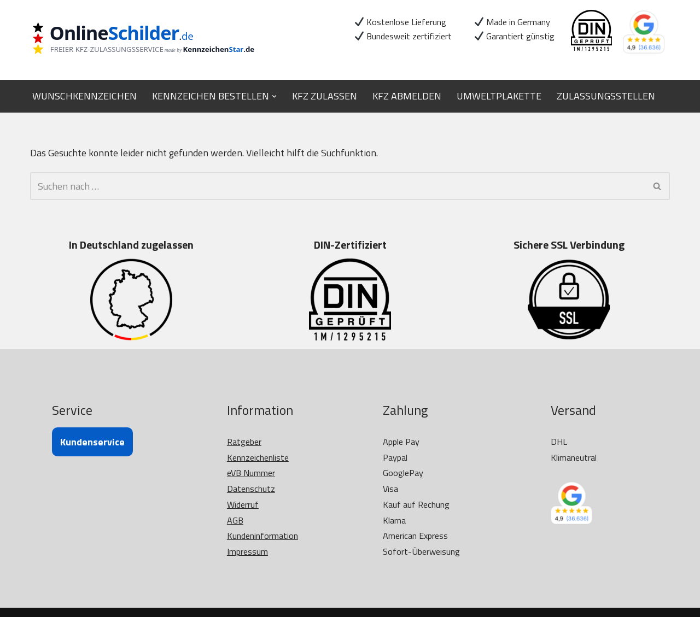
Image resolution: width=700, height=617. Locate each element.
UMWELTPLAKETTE (499, 96)
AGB (235, 520)
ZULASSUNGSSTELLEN (606, 96)
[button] (274, 95)
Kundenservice (92, 441)
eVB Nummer (251, 472)
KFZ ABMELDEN (406, 96)
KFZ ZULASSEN (324, 96)
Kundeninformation (262, 535)
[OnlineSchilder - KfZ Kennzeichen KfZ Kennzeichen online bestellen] (150, 40)
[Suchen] (337, 186)
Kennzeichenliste (258, 457)
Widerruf (243, 504)
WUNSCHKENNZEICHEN (84, 96)
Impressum (247, 551)
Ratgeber (244, 441)
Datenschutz (251, 488)
